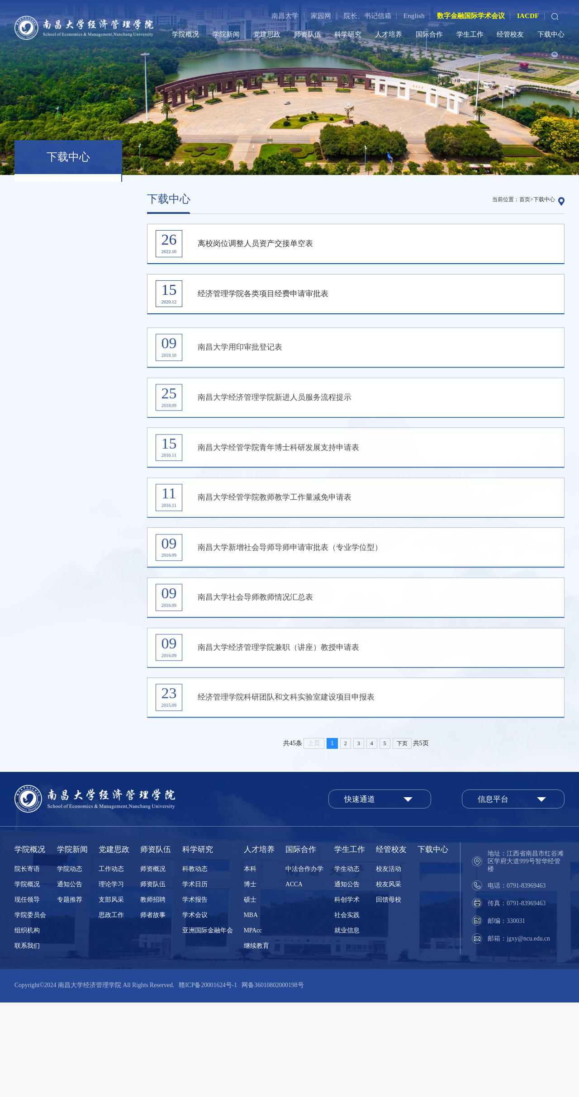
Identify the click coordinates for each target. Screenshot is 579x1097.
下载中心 (551, 34)
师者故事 (153, 1009)
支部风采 (111, 994)
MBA (251, 1009)
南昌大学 (285, 15)
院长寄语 (27, 963)
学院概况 (185, 34)
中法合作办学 (304, 963)
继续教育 (256, 1040)
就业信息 (347, 1024)
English (414, 15)
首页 (524, 199)
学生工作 (470, 34)
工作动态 (111, 963)
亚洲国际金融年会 (207, 1024)
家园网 (321, 15)
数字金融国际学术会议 (471, 15)
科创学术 (347, 994)
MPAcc (253, 1024)
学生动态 (347, 963)
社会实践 (347, 1009)
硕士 (250, 994)
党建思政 (266, 34)
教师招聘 (153, 994)
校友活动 (388, 963)
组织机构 (27, 1024)
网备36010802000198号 (273, 1079)
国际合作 (429, 34)
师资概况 (153, 963)
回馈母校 (388, 994)
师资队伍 (307, 34)
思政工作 (111, 1009)
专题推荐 (69, 994)
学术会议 (195, 1009)
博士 (250, 978)
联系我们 (27, 1040)
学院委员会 (30, 1009)
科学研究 (347, 34)
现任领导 (27, 994)
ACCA (294, 978)
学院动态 (69, 963)
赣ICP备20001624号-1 (208, 1079)
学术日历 (195, 978)
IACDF (528, 15)
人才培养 (388, 34)
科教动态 (195, 963)
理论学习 (111, 978)
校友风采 (388, 978)
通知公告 (69, 978)
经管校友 (510, 34)
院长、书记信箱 (367, 15)
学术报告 (195, 994)
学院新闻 (226, 34)
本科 (250, 963)
